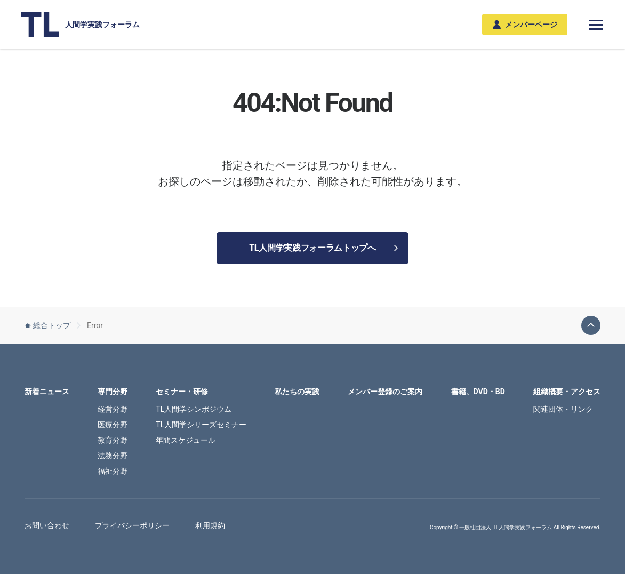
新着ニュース (47, 391)
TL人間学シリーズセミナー (201, 424)
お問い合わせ (47, 525)
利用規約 (210, 525)
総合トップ (47, 325)
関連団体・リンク (563, 409)
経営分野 (112, 409)
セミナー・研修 (182, 391)
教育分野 (112, 440)
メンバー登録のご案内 (385, 391)
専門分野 (112, 391)
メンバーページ (525, 24)
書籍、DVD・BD (478, 391)
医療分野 (112, 424)
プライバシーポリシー (132, 525)
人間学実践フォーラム (80, 24)
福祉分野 (112, 471)
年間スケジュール (185, 440)
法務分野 (112, 455)
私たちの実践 (297, 391)
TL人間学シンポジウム (193, 409)
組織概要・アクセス (566, 391)
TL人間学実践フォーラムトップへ (323, 248)
